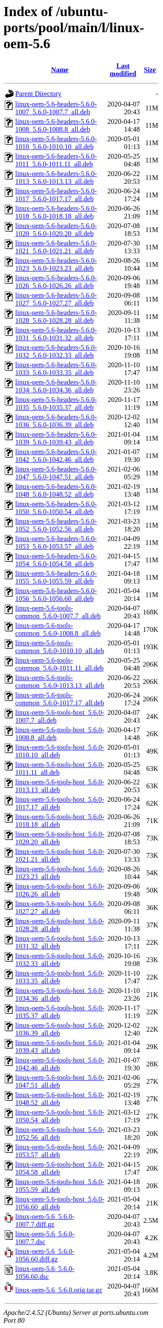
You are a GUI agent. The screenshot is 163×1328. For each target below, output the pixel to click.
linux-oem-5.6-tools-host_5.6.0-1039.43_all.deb (59, 1046)
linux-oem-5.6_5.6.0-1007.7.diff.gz (44, 1220)
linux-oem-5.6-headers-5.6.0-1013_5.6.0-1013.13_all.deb (56, 177)
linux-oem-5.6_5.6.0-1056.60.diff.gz (44, 1255)
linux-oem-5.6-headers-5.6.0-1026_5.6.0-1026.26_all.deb (56, 281)
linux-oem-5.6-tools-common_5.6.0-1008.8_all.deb (57, 629)
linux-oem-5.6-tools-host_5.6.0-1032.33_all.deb (59, 959)
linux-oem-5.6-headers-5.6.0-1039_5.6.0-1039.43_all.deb (56, 438)
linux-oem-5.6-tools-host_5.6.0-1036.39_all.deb (59, 1029)
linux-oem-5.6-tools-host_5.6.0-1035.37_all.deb (59, 1011)
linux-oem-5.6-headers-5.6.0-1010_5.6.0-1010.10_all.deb (56, 142)
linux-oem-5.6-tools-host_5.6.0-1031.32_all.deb (59, 942)
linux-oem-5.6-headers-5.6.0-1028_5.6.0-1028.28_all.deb (56, 316)
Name (59, 69)
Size (150, 69)
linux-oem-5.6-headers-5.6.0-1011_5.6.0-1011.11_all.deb (56, 160)
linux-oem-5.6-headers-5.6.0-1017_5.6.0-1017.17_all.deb (56, 195)
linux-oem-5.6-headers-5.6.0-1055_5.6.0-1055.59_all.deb (56, 577)
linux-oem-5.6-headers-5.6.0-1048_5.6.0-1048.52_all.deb (56, 490)
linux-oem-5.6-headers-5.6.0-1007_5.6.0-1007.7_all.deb (56, 108)
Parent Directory (38, 93)
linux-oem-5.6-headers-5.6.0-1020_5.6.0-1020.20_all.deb (56, 229)
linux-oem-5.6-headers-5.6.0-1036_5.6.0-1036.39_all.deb (56, 420)
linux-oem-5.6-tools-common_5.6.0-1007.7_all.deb (57, 612)
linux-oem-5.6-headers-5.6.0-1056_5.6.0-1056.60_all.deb (56, 594)
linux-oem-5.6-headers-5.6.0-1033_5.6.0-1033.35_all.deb (56, 368)
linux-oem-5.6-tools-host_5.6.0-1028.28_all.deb (59, 925)
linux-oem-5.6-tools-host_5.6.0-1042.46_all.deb (59, 1064)
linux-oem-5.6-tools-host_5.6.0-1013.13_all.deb (59, 785)
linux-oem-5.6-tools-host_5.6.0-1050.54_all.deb (59, 1116)
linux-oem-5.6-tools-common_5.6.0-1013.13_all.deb (59, 681)
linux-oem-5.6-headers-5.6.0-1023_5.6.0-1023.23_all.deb (56, 264)
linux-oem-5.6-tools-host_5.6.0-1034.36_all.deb (59, 994)
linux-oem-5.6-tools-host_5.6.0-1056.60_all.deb (59, 1203)
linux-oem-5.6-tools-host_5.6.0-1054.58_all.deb (59, 1168)
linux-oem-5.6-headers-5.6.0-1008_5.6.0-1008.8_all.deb (56, 125)
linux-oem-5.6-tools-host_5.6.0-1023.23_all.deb (59, 872)
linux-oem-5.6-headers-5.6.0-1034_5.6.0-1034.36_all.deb (56, 386)
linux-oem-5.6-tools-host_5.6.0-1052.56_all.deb (59, 1133)
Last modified (123, 69)
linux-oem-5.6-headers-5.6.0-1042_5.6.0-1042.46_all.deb (56, 455)
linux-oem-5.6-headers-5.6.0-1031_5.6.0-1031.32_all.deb (56, 334)
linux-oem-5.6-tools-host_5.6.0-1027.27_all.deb (59, 907)
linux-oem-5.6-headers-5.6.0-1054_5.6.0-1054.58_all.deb (56, 560)
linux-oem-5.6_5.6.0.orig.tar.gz (58, 1290)
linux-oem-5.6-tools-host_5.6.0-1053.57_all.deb (59, 1151)
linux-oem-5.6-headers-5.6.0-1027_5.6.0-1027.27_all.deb (56, 299)
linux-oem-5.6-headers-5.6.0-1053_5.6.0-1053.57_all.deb (56, 542)
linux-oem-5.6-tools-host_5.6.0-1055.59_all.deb (59, 1185)
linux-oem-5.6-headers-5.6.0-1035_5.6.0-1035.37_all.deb (56, 403)
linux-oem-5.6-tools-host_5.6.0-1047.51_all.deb (59, 1081)
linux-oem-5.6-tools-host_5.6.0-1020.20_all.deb (59, 838)
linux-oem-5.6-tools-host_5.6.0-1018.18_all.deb (59, 820)
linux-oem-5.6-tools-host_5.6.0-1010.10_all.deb (59, 751)
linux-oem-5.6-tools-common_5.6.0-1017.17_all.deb (59, 699)
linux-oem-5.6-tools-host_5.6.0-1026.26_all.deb (59, 890)
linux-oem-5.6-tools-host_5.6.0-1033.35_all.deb (59, 977)
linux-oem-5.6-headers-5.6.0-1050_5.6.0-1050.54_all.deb (56, 507)
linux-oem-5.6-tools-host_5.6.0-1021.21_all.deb (59, 855)
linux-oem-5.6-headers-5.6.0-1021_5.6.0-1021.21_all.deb (56, 247)
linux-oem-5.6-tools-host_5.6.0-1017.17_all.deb (59, 803)
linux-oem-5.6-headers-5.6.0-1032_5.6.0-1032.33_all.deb (56, 351)
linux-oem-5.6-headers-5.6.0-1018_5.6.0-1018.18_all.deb (56, 212)
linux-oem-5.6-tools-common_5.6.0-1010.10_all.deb (59, 646)
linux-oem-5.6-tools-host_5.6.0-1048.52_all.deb (59, 1098)
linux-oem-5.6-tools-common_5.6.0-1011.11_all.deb (59, 664)
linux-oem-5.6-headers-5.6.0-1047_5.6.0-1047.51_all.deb (56, 473)
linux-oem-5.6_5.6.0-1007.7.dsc (44, 1237)
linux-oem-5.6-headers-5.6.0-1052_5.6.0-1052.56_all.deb (56, 525)
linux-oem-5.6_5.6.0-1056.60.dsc (44, 1272)
